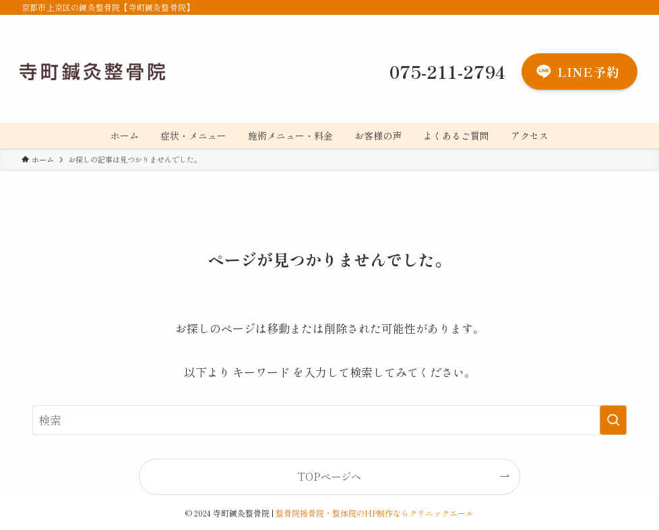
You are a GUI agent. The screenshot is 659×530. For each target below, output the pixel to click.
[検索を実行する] (613, 420)
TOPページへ (329, 476)
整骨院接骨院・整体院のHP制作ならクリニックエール (375, 513)
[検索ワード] (329, 420)
